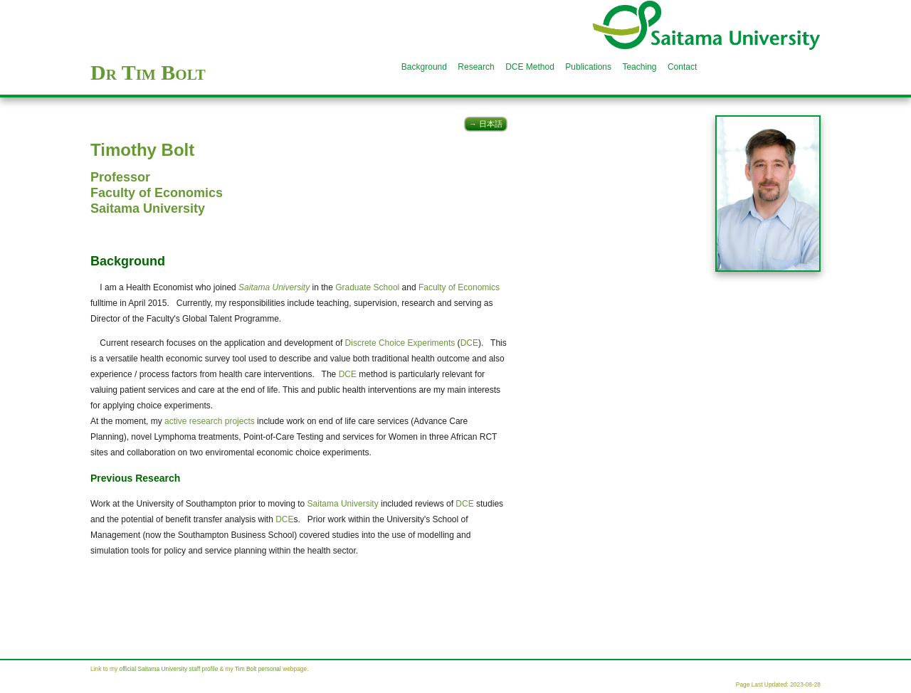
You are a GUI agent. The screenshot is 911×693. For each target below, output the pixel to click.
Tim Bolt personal (258, 668)
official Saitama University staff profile (169, 668)
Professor (120, 177)
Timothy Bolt (142, 149)
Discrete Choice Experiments (400, 343)
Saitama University (147, 208)
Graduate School (367, 287)
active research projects (209, 421)
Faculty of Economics (156, 193)
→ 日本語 (485, 124)
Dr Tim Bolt (148, 72)
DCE (469, 343)
